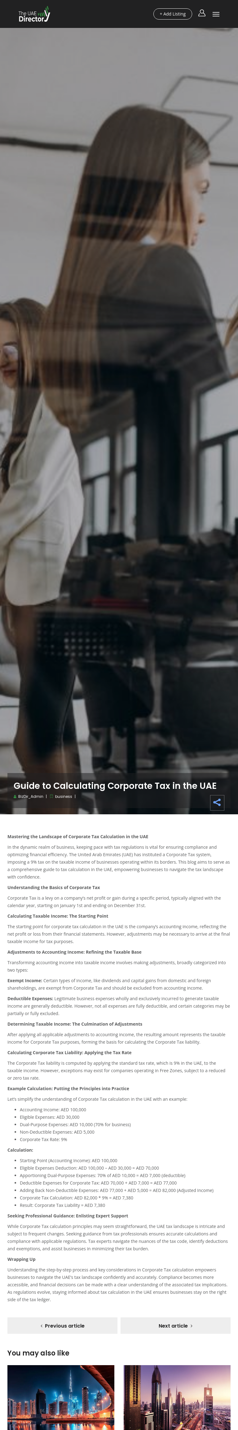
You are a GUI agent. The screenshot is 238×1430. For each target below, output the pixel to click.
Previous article (65, 1325)
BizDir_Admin (30, 796)
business (63, 796)
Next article (173, 1325)
